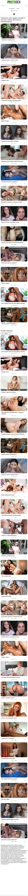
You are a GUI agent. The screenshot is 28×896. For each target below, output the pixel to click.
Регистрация (12, 8)
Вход (18, 8)
